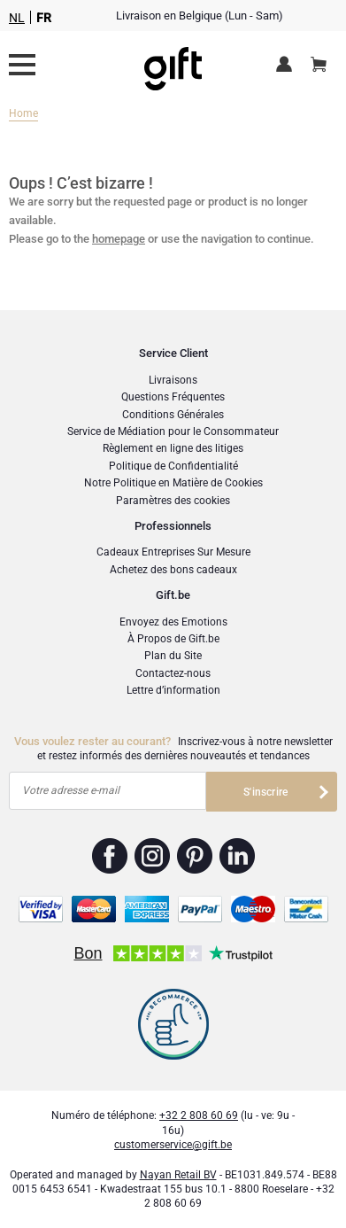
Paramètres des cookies (173, 500)
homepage (118, 238)
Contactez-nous (173, 673)
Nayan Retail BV (178, 1175)
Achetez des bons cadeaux (173, 569)
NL (17, 18)
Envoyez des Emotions (173, 622)
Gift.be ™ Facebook (110, 856)
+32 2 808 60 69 (198, 1115)
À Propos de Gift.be (173, 639)
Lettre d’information (173, 690)
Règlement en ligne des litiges (173, 448)
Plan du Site (173, 655)
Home (23, 113)
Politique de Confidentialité (173, 466)
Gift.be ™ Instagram (153, 856)
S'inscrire (265, 792)
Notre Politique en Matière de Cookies (173, 483)
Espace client (287, 65)
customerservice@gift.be (173, 1145)
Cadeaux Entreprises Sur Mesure (173, 552)
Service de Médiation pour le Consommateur (173, 431)
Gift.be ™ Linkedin (237, 856)
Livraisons (173, 380)
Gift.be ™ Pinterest (195, 856)
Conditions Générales (173, 414)
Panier (324, 57)
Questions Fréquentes (173, 397)
